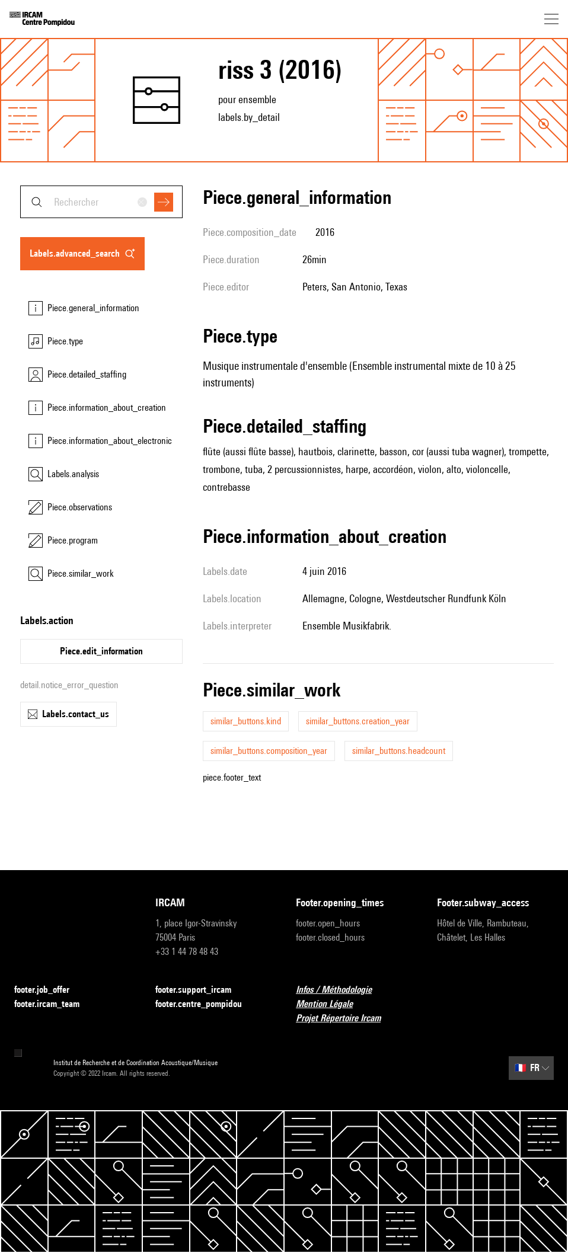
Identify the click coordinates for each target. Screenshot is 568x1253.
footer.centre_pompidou (205, 1004)
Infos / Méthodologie (341, 990)
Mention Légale (331, 1004)
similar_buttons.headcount (398, 750)
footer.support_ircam (200, 990)
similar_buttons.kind (245, 721)
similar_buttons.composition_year (268, 750)
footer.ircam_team (54, 1004)
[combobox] (101, 202)
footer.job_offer (49, 990)
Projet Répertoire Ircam (345, 1018)
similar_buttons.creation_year (358, 721)
